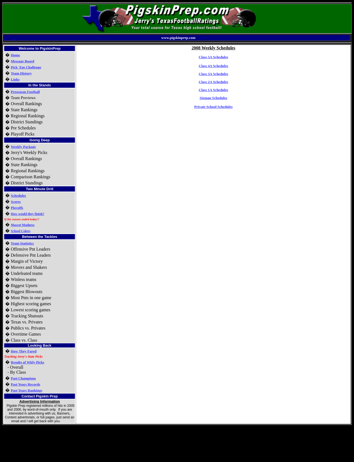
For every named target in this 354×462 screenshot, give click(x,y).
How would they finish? (27, 214)
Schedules (18, 195)
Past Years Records (25, 384)
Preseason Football (25, 92)
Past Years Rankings (26, 390)
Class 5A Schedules (213, 57)
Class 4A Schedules (213, 66)
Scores (16, 202)
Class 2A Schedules (213, 82)
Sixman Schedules (213, 98)
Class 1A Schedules (213, 90)
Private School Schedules (213, 107)
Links (15, 79)
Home (15, 55)
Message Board (22, 61)
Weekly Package (23, 147)
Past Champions (23, 378)
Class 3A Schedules (213, 74)
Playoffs (17, 208)
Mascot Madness (23, 225)
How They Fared (24, 351)
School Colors (20, 231)
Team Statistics (22, 243)
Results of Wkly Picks (27, 362)
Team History (21, 73)
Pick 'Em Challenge (26, 67)
